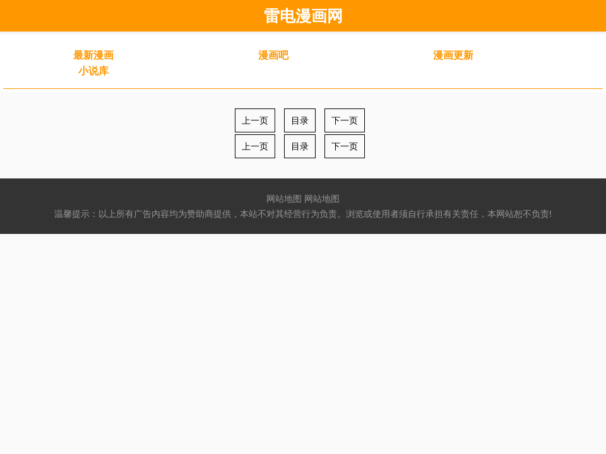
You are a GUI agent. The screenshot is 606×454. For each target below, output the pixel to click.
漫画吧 (273, 55)
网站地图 (284, 199)
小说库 (93, 71)
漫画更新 (453, 55)
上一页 (255, 120)
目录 (300, 120)
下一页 (344, 120)
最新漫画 (93, 55)
